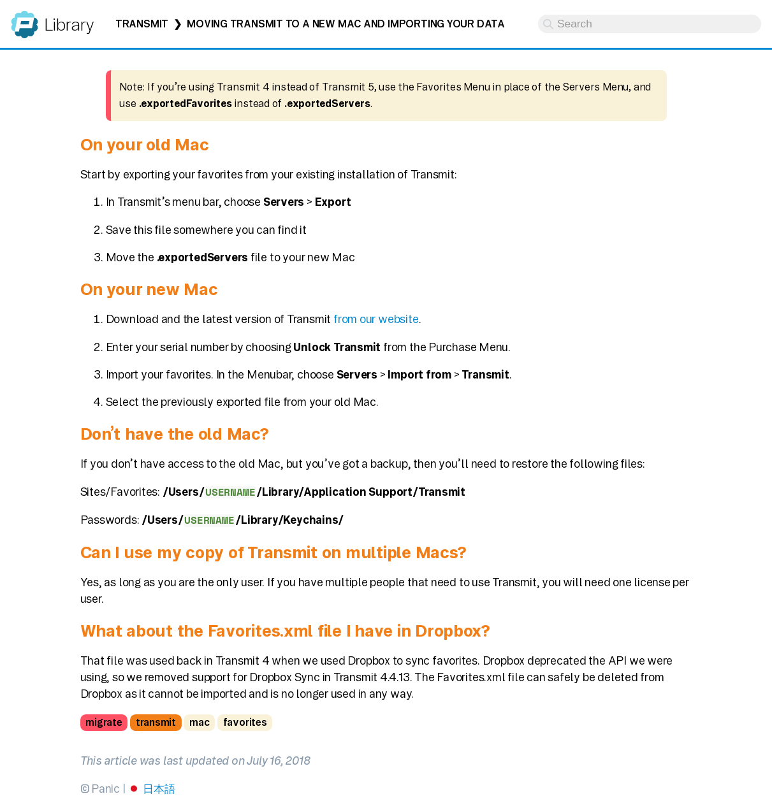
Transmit (141, 23)
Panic (24, 19)
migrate (103, 722)
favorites (245, 722)
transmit (156, 722)
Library (68, 24)
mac (199, 722)
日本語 (159, 789)
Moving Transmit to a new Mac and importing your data (346, 23)
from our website (376, 319)
